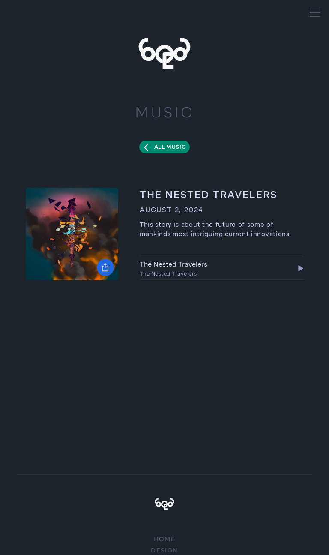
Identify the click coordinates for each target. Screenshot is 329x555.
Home (165, 539)
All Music (169, 147)
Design (164, 550)
